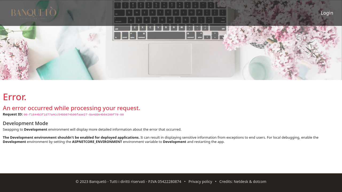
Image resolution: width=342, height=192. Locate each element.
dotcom (259, 181)
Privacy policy (200, 181)
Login (327, 13)
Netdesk (241, 181)
